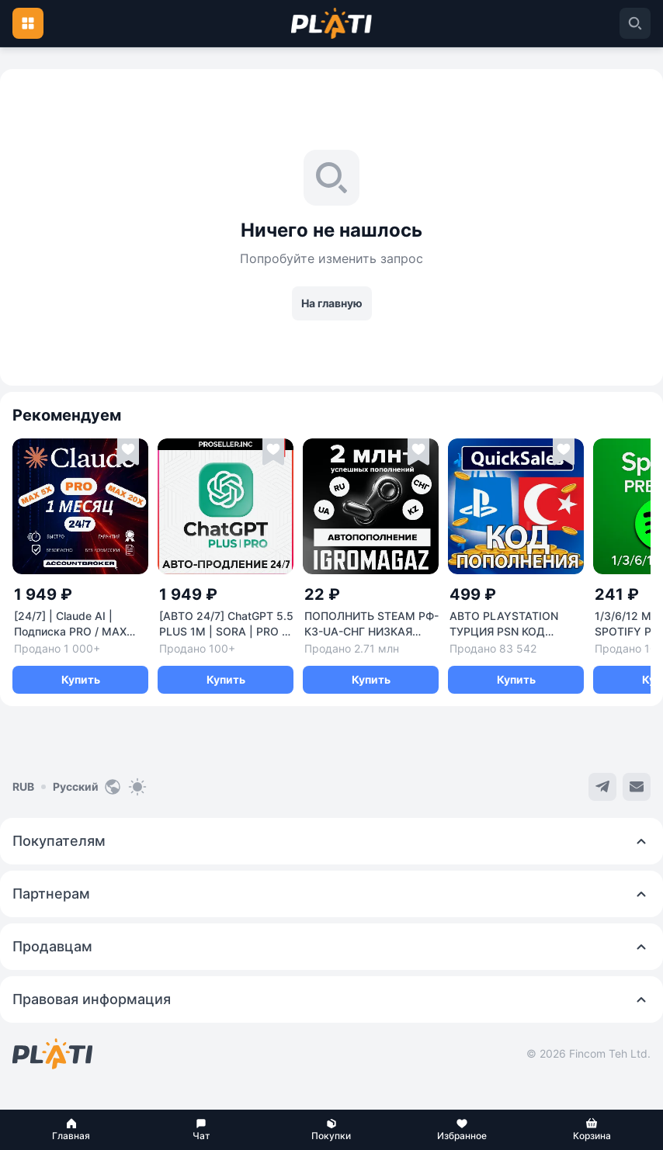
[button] (71, 1130)
